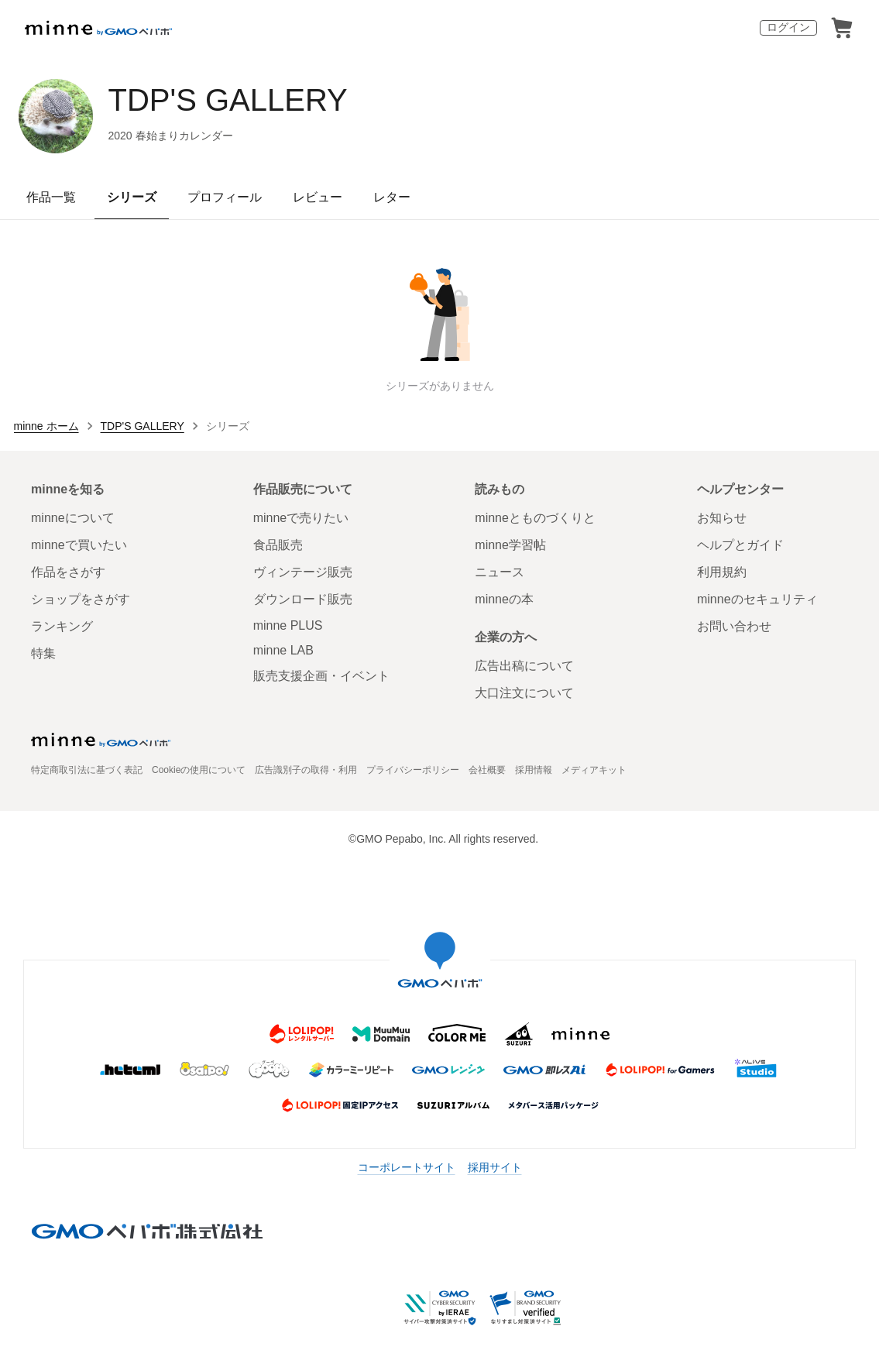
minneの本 (504, 599)
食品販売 (278, 544)
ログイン (788, 27)
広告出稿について (524, 665)
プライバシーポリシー (412, 769)
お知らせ (722, 517)
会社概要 (487, 769)
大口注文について (524, 692)
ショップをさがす (80, 599)
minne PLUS (288, 625)
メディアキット (594, 769)
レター (391, 197)
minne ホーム (46, 426)
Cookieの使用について (199, 769)
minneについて (73, 517)
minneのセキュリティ (757, 599)
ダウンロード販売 (302, 599)
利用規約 (722, 572)
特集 (43, 653)
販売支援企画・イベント (321, 675)
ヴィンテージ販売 (302, 572)
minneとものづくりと (535, 517)
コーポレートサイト (406, 1167)
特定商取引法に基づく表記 (86, 769)
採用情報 (533, 769)
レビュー (317, 197)
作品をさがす (68, 572)
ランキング (62, 626)
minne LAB (283, 650)
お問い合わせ (734, 626)
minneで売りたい (301, 517)
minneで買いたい (79, 544)
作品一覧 (51, 197)
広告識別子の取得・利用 (306, 769)
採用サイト (495, 1167)
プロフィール (224, 197)
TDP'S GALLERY (228, 100)
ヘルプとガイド (740, 544)
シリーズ (131, 197)
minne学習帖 (510, 544)
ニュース (499, 572)
